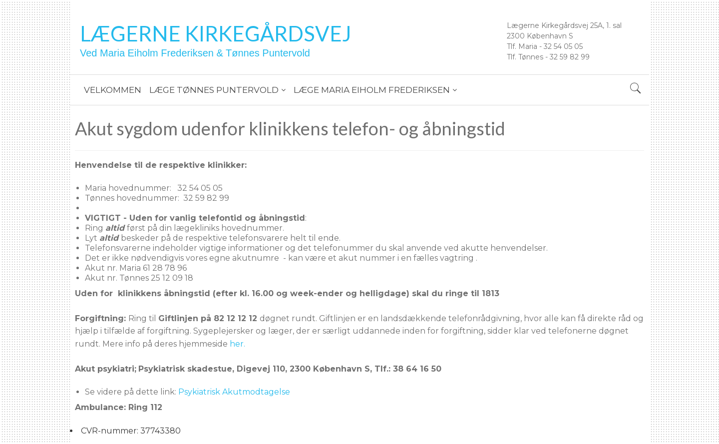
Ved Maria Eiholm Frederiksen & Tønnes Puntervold (195, 52)
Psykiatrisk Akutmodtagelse (234, 392)
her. (237, 344)
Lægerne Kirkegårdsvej (216, 33)
